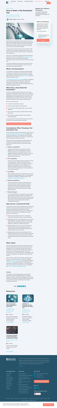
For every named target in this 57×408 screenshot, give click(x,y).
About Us (40, 2)
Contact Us (12, 398)
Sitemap (7, 398)
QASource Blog (9, 8)
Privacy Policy (17, 398)
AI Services (18, 2)
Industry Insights (9, 380)
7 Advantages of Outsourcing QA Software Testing (19, 123)
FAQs (49, 398)
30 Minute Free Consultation (41, 381)
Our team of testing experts (16, 260)
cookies (28, 405)
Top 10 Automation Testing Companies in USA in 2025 (11, 305)
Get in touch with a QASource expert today (17, 266)
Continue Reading (9, 322)
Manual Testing (9, 340)
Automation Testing (15, 15)
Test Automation (9, 308)
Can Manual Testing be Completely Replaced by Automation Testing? (12, 337)
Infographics (8, 382)
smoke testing (25, 75)
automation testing (28, 56)
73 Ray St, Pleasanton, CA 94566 (41, 373)
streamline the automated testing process (16, 178)
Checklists (8, 375)
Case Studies (8, 373)
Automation (8, 312)
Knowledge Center (34, 2)
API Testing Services (22, 373)
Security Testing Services (23, 391)
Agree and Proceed (48, 404)
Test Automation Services (23, 392)
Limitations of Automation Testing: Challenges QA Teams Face (27, 305)
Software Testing (9, 311)
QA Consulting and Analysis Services (25, 387)
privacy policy (40, 37)
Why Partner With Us (25, 2)
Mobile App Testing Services (24, 386)
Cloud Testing (9, 15)
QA (28, 312)
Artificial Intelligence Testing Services (25, 375)
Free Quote (41, 398)
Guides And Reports (9, 378)
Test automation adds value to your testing (14, 79)
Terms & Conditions (24, 398)
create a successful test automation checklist (15, 133)
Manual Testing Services (23, 384)
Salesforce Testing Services (24, 389)
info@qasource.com (39, 377)
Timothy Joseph (12, 19)
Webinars (8, 387)
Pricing (49, 2)
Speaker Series (9, 385)
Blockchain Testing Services (24, 377)
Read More (21, 366)
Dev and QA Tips (9, 377)
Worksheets (8, 388)
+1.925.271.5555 (38, 375)
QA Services (13, 2)
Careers (45, 398)
